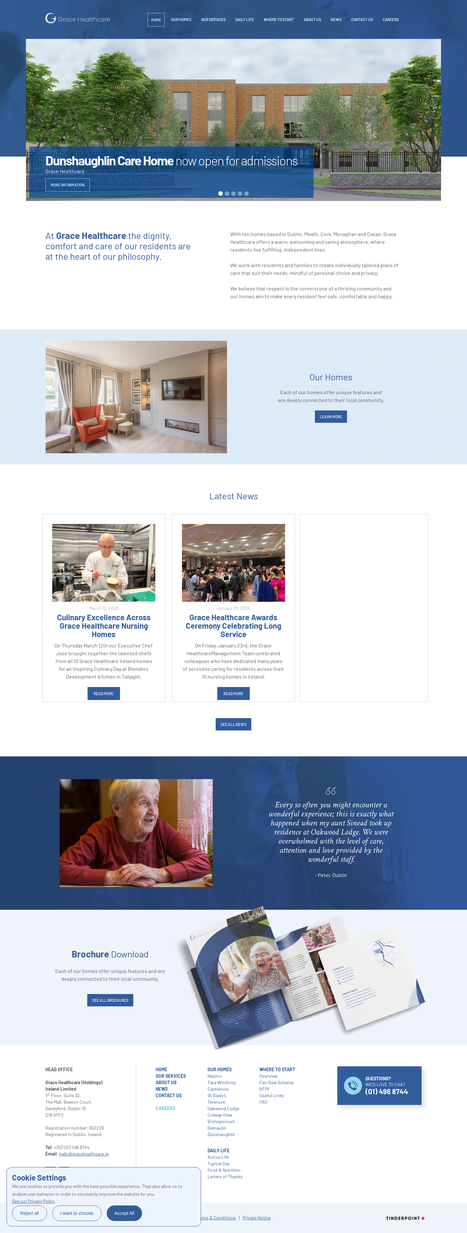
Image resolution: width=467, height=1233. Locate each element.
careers (391, 19)
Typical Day (219, 1163)
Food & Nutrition (224, 1170)
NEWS (336, 19)
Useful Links (271, 1095)
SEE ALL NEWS (233, 724)
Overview (268, 1076)
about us (166, 1082)
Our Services (213, 19)
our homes (220, 1069)
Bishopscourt (221, 1121)
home (161, 1069)
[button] (39, 120)
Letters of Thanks (225, 1176)
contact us (169, 1095)
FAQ (263, 1102)
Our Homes (181, 19)
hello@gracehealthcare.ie (84, 1153)
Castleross (218, 1089)
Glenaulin (217, 1128)
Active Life (218, 1157)
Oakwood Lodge (223, 1108)
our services (171, 1076)
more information (68, 185)
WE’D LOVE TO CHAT (386, 1086)
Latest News (233, 495)
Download (110, 953)
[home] (77, 18)
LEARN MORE (331, 416)
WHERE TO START (279, 19)
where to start (277, 1069)
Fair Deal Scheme (276, 1082)
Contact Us (362, 19)
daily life (244, 19)
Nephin (215, 1076)
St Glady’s (217, 1095)
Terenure (216, 1102)
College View (220, 1115)
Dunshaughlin (221, 1134)
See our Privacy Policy (33, 1201)
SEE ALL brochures (110, 1000)
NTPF (264, 1089)
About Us (312, 19)
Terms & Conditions (216, 1217)
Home (156, 20)
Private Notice (256, 1217)
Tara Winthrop (222, 1082)
